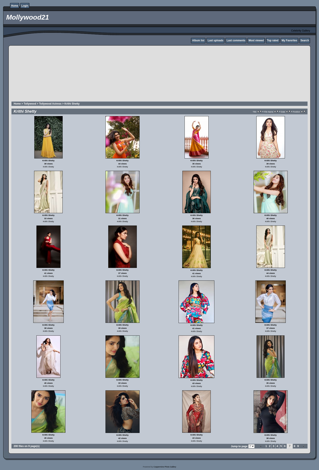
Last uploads (215, 40)
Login (24, 5)
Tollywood (30, 103)
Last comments (236, 40)
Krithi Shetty (71, 103)
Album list (198, 40)
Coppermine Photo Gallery (164, 467)
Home (14, 5)
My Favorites (289, 40)
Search (304, 40)
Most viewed (256, 40)
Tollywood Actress (50, 103)
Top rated (273, 40)
